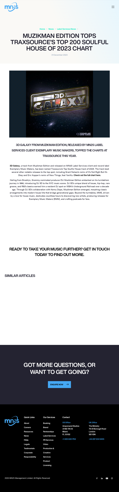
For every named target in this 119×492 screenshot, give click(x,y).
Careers (27, 427)
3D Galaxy (15, 165)
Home (42, 28)
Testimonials (29, 448)
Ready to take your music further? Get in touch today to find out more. (59, 251)
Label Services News (66, 28)
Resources (28, 431)
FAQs (26, 440)
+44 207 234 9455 (96, 439)
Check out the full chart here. (87, 175)
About (26, 423)
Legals (27, 444)
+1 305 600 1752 (69, 439)
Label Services (49, 435)
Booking (46, 423)
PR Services (48, 440)
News (51, 28)
